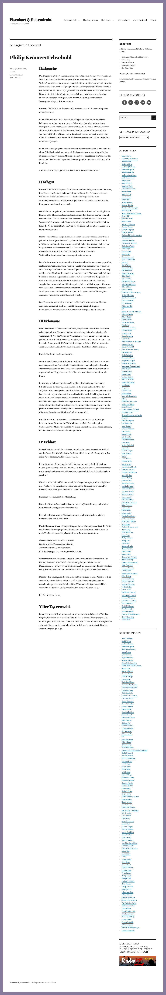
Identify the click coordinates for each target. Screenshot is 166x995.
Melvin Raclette (127, 494)
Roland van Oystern (129, 557)
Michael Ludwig (127, 500)
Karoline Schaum (128, 780)
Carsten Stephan (128, 230)
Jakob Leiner (126, 374)
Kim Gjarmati (127, 802)
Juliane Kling (126, 393)
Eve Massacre (127, 303)
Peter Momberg (127, 532)
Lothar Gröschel (128, 445)
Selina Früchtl (127, 895)
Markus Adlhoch (128, 840)
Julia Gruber (126, 767)
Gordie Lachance (128, 748)
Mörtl (124, 857)
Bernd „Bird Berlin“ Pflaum (131, 213)
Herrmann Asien (128, 358)
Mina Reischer (127, 505)
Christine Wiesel (128, 246)
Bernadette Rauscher (129, 663)
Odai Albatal (126, 865)
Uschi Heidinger (128, 606)
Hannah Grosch (127, 344)
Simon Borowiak (128, 579)
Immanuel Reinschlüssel (131, 366)
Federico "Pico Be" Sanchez (131, 311)
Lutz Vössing (126, 453)
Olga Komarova (127, 868)
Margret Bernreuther (129, 472)
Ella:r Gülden (126, 287)
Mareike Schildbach (129, 467)
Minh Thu (125, 851)
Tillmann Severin (128, 906)
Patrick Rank (126, 870)
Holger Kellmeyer (128, 361)
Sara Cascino (126, 889)
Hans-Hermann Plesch (130, 350)
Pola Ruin (125, 543)
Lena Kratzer (126, 426)
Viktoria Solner (127, 925)
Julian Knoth (126, 391)
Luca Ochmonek (128, 821)
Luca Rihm (126, 448)
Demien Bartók (127, 268)
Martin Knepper (127, 486)
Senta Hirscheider (128, 898)
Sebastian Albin (127, 892)
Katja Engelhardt (128, 404)
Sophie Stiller (127, 587)
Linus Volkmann (128, 440)
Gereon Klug (126, 333)
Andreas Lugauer (128, 170)
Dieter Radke (126, 709)
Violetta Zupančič (128, 930)
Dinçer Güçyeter (128, 273)
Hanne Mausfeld (128, 347)
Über (153, 20)
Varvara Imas (126, 919)
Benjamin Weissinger (130, 208)
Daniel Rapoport (128, 257)
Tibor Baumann (127, 603)
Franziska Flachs (128, 322)
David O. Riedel (127, 704)
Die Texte (106, 20)
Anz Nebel (125, 200)
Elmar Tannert (127, 290)
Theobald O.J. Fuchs (129, 601)
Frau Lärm (125, 325)
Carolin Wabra (127, 227)
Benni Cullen (126, 211)
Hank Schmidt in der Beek (131, 341)
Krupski (124, 418)
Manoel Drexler (127, 829)
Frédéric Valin (127, 331)
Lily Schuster (126, 437)
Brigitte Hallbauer (128, 224)
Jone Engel (126, 385)
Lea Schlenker (127, 423)
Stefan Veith (126, 590)
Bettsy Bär (125, 216)
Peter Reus (126, 535)
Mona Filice (126, 854)
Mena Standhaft (127, 846)
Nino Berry (126, 524)
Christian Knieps (128, 241)
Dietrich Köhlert (128, 712)
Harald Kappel (127, 352)
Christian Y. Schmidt (129, 243)
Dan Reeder (126, 254)
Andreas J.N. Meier (128, 167)
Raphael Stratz (127, 549)
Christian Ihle (127, 238)
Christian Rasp (127, 690)
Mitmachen (123, 20)
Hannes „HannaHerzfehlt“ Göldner (135, 750)
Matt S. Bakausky (128, 489)
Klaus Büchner (127, 412)
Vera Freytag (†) (127, 609)
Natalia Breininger (128, 516)
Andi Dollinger (127, 638)
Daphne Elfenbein (128, 260)
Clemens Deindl (127, 698)
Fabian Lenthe (127, 306)
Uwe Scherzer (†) (128, 914)
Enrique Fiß (126, 723)
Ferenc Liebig (126, 745)
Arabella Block (127, 202)
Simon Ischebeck (128, 582)
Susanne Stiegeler (128, 598)
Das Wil (124, 262)
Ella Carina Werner (129, 284)
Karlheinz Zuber (128, 778)
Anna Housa (126, 191)
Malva (124, 456)
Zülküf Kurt (126, 620)
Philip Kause (126, 876)
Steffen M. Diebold (128, 592)
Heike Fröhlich (127, 355)
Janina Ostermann (128, 758)
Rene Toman (126, 884)
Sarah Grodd (126, 571)
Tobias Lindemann (128, 911)
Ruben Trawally (127, 560)
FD (123, 309)
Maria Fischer (127, 475)
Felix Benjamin (127, 314)
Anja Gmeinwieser (128, 189)
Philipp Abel (126, 878)
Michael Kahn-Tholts (129, 848)
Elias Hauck (126, 276)
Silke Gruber (126, 576)
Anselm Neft (126, 197)
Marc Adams (126, 459)
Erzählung (22, 68)
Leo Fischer (126, 431)
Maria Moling (127, 478)
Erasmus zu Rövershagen (131, 292)
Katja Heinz (126, 794)
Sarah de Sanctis (128, 568)
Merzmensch (127, 497)
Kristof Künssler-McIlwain (132, 415)
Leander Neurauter (128, 808)
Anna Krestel (126, 655)
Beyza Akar (126, 668)
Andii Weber (126, 161)
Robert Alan (126, 554)
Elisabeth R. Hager (128, 281)
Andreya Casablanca (129, 175)
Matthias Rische (128, 491)
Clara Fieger (126, 249)
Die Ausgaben (90, 20)
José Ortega (126, 764)
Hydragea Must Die (129, 363)
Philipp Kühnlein (128, 881)
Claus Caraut (126, 251)
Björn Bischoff (127, 219)
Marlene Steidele (128, 483)
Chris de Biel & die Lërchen (132, 235)
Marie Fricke (126, 838)
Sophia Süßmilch (128, 584)
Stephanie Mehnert (129, 595)
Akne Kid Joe (126, 156)
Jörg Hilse (125, 388)
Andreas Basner (127, 644)
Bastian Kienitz (127, 205)
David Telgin (126, 265)
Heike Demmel (127, 753)
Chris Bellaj (126, 679)
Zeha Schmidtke (128, 617)
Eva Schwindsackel (129, 298)
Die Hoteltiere (127, 271)
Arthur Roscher (127, 657)
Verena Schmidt (127, 612)
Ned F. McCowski (128, 519)
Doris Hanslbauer (128, 718)
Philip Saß (125, 541)
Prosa (12, 71)
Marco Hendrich (128, 832)
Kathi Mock (126, 788)
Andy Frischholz (128, 178)
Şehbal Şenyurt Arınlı (129, 573)
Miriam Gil (126, 508)
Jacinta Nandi (127, 371)
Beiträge (13, 68)
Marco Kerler (126, 464)
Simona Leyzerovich (129, 900)
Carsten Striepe (127, 232)
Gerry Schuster (127, 336)
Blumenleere (126, 221)
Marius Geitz (126, 481)
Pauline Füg (126, 530)
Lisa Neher (126, 442)
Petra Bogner (126, 873)
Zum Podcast (140, 20)
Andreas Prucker (128, 172)
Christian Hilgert (128, 682)
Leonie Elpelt (126, 434)
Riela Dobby (126, 551)
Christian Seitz (127, 693)
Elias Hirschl (126, 279)
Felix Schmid (126, 317)
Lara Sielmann (127, 805)
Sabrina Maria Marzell (130, 562)
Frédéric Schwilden (129, 328)
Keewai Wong (127, 799)
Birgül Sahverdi (127, 671)
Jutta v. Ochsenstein (129, 396)
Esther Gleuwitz (128, 295)
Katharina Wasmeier (129, 401)
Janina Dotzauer (127, 380)
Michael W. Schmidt (129, 502)
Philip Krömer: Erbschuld (41, 57)
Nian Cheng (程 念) (129, 521)
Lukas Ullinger (127, 451)
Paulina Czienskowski (130, 527)
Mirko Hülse (126, 511)
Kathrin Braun (127, 791)
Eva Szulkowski (127, 301)
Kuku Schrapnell (128, 421)
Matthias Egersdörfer (129, 843)
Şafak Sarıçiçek (127, 565)
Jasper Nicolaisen (128, 382)
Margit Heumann (128, 470)
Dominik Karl (127, 715)
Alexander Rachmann (130, 159)
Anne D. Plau (126, 194)
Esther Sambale (127, 726)
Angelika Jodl (127, 183)
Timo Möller (126, 908)
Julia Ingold (126, 772)
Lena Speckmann (128, 429)
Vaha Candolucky (128, 917)
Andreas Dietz (127, 164)
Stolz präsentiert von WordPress (44, 982)
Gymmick (125, 339)
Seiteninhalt (70, 20)
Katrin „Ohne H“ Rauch (130, 410)
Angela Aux (126, 181)
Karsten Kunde (127, 783)
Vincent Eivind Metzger (130, 614)
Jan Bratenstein (127, 377)
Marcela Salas (127, 461)
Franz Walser (126, 320)
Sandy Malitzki (127, 887)
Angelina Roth (127, 186)
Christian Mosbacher (129, 685)
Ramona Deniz (127, 546)
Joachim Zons (127, 761)
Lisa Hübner (126, 816)
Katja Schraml (127, 407)
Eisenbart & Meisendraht (31, 19)
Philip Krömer (127, 538)
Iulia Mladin (126, 369)
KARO (124, 399)
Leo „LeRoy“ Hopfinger (130, 810)
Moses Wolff (126, 513)
